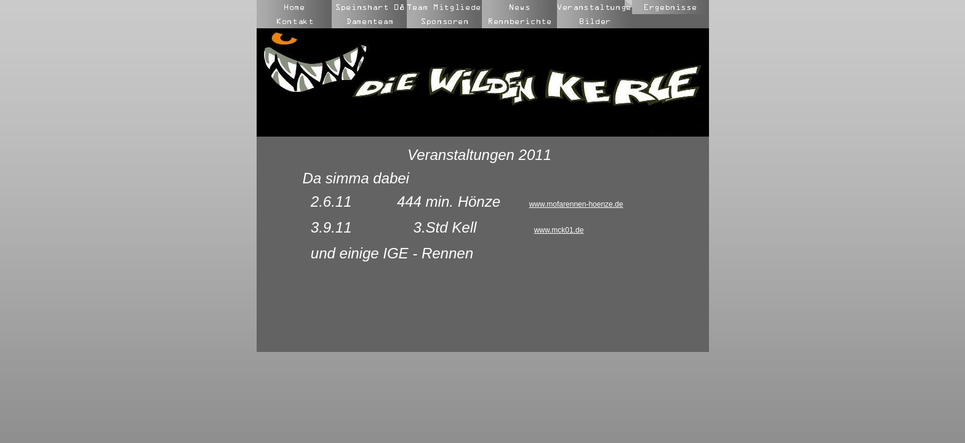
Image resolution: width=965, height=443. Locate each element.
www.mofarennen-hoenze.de (576, 204)
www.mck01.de (559, 230)
